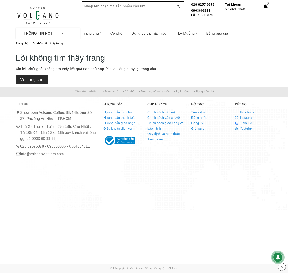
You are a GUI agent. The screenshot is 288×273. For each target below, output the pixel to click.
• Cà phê (129, 91)
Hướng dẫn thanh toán (120, 117)
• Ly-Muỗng (182, 91)
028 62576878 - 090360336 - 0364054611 (55, 146)
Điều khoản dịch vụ (118, 128)
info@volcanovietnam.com (42, 154)
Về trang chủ (31, 79)
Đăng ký (197, 123)
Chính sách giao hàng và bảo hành (165, 125)
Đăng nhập (199, 117)
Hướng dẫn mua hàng (119, 112)
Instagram (244, 117)
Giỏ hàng (198, 128)
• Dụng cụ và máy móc (154, 91)
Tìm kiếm (198, 112)
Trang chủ (91, 33)
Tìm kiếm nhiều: (86, 91)
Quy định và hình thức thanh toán (163, 136)
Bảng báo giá (217, 33)
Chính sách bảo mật (162, 112)
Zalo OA (243, 123)
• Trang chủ (110, 91)
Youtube (243, 128)
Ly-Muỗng (187, 33)
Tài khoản (233, 4)
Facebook (244, 112)
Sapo (175, 268)
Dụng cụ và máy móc (150, 33)
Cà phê (116, 33)
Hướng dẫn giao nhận (119, 123)
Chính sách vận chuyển (164, 117)
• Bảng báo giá (204, 91)
